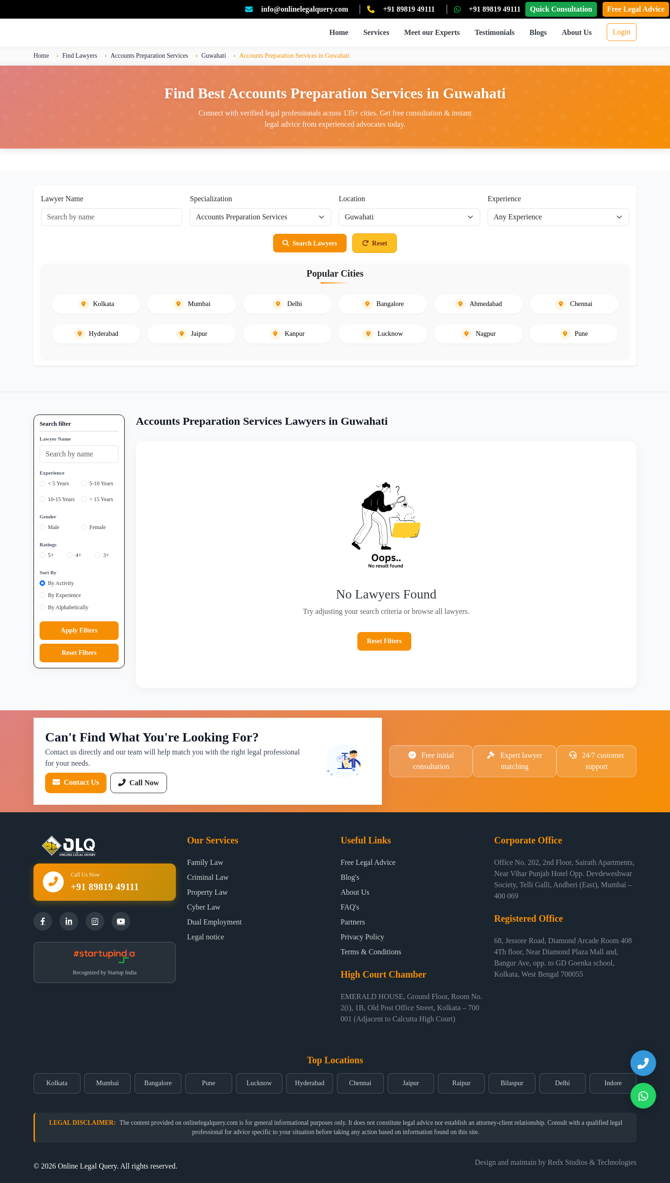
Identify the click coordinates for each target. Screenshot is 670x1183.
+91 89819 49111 (409, 9)
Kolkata (57, 1083)
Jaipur (410, 1083)
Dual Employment (214, 922)
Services (376, 32)
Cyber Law (204, 907)
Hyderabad (309, 1083)
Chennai (360, 1083)
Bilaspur (512, 1083)
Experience (504, 199)
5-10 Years (101, 483)
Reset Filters (78, 652)
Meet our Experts (432, 32)
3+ (106, 555)
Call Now (138, 783)
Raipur (461, 1083)
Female (97, 527)
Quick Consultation (561, 9)
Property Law (207, 892)
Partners (353, 922)
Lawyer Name (62, 199)
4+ (78, 555)
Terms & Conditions (371, 952)
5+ (51, 555)
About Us (576, 32)
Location (352, 199)
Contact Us (76, 782)
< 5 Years (58, 483)
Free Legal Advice (635, 9)
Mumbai (107, 1083)
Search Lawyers (309, 243)
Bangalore (158, 1083)
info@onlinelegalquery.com (304, 9)
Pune (208, 1083)
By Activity (61, 583)
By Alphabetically (68, 607)
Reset (375, 243)
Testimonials (495, 32)
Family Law (205, 862)
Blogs (538, 32)
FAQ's (350, 907)
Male (54, 527)
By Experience (64, 595)
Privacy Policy (362, 937)
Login (621, 32)
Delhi (562, 1083)
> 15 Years (101, 499)
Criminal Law (207, 877)
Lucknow (259, 1083)
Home (338, 32)
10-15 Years (61, 499)
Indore (613, 1083)
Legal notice (205, 937)
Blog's (350, 877)
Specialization (211, 199)
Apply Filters (79, 630)
